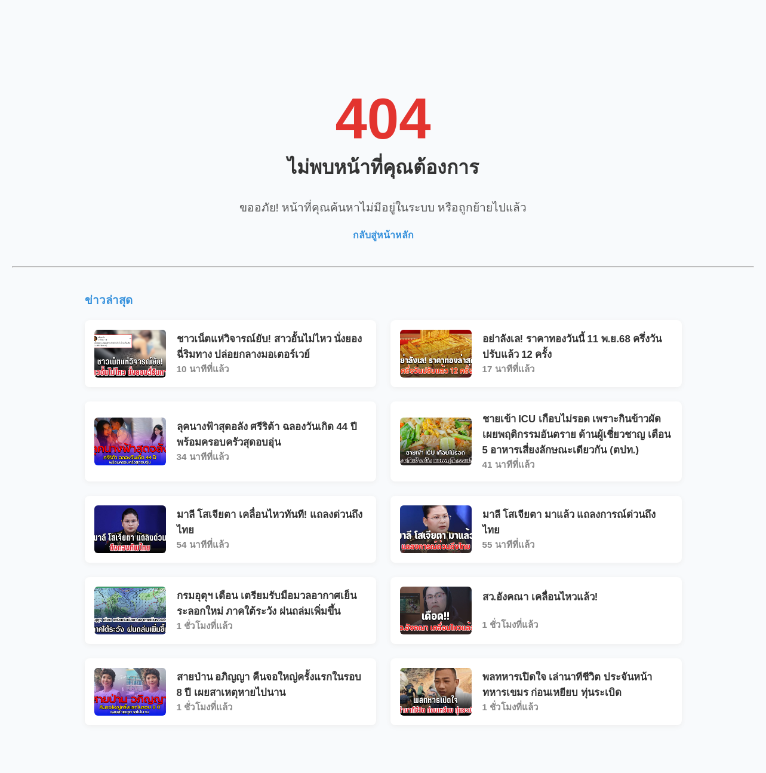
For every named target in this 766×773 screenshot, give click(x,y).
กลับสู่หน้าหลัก (383, 235)
